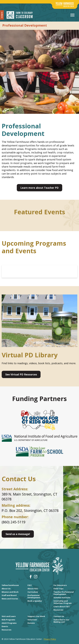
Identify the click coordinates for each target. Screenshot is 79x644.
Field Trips (58, 588)
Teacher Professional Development (64, 593)
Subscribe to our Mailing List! (61, 620)
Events (5, 626)
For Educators (60, 585)
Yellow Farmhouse (10, 585)
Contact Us (59, 616)
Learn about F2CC (62, 606)
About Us (6, 588)
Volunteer (32, 619)
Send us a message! (18, 534)
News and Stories (10, 598)
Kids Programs (8, 619)
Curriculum (33, 592)
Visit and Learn (9, 616)
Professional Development (34, 596)
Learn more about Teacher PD (39, 187)
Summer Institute (62, 597)
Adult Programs (9, 623)
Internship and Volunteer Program (63, 602)
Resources (58, 610)
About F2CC (33, 588)
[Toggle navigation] (72, 15)
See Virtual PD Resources (21, 374)
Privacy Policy (50, 639)
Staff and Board (9, 595)
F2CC (30, 585)
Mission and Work (10, 592)
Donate (2, 15)
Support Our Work (36, 616)
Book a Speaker (35, 601)
